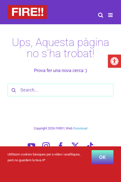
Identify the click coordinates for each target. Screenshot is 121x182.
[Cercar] (14, 90)
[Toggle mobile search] (100, 15)
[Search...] (60, 90)
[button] (114, 61)
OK (102, 157)
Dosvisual (80, 141)
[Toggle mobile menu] (110, 15)
